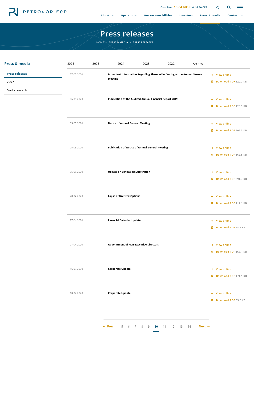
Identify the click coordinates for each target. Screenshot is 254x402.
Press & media (210, 15)
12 (172, 327)
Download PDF (231, 81)
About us (107, 15)
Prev (108, 326)
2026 (70, 64)
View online (223, 74)
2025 (95, 64)
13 (181, 327)
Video (11, 82)
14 (189, 327)
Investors (186, 15)
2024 (121, 64)
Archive (198, 64)
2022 (171, 64)
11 (164, 327)
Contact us (235, 15)
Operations (129, 15)
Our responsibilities (158, 15)
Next (204, 326)
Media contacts (17, 90)
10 (156, 327)
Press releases (17, 74)
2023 (146, 64)
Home (100, 42)
